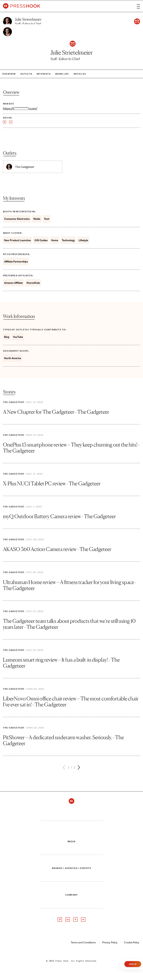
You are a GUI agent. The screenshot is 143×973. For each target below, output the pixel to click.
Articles (80, 74)
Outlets (26, 74)
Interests (44, 74)
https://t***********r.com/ (20, 108)
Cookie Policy (131, 942)
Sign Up (132, 964)
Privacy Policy (109, 942)
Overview (9, 74)
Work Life (62, 74)
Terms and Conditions (83, 942)
